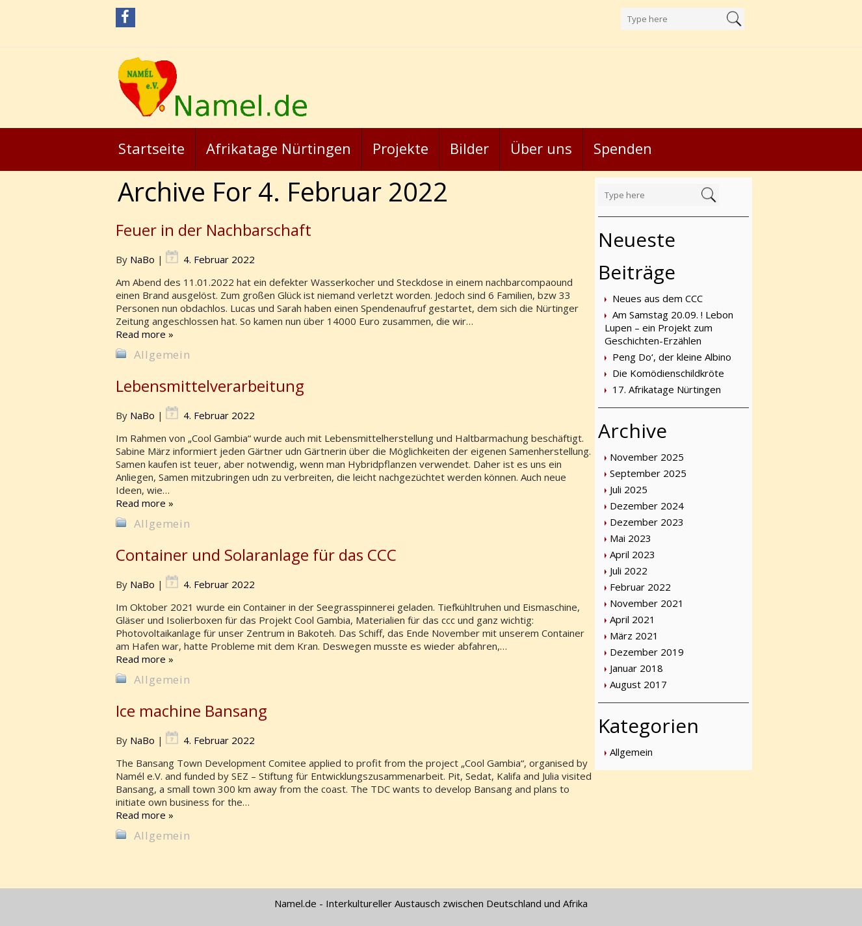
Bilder (469, 148)
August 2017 (638, 684)
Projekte (400, 148)
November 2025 (647, 456)
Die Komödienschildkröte (668, 373)
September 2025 (648, 473)
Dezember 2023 (647, 521)
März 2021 (634, 635)
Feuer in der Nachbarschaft (213, 229)
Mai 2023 (630, 538)
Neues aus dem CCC (657, 298)
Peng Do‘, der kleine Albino (671, 356)
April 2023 (632, 554)
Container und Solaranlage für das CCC (256, 554)
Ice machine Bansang (191, 710)
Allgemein (631, 751)
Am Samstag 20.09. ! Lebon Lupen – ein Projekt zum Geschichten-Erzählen (669, 327)
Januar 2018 (636, 668)
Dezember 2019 (647, 651)
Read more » (145, 334)
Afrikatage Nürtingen (278, 148)
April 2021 (632, 619)
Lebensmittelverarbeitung (210, 385)
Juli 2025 (628, 489)
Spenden (623, 148)
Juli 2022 (628, 570)
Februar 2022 (640, 586)
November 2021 (647, 603)
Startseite (151, 148)
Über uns (541, 148)
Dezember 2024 (647, 505)
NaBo (142, 259)
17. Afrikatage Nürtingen (666, 389)
